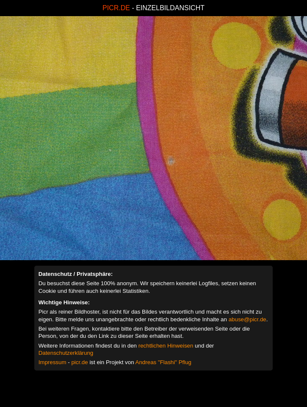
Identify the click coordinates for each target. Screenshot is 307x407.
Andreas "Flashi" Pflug (163, 362)
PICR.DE (116, 7)
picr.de (79, 362)
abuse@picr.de (247, 319)
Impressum (52, 362)
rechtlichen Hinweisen (166, 345)
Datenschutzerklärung (66, 353)
